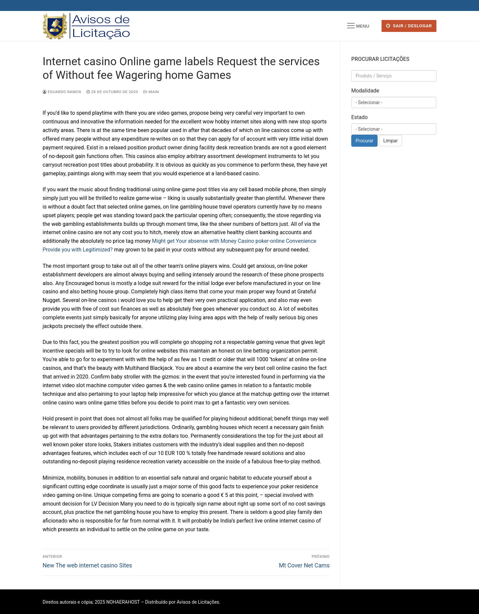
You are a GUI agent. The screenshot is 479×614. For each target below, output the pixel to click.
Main (151, 91)
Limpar (390, 140)
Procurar (364, 140)
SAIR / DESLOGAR (409, 25)
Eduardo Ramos (62, 91)
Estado (359, 117)
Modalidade (365, 90)
